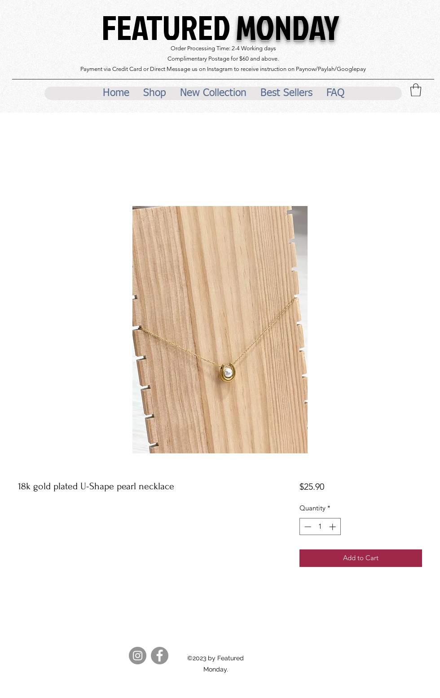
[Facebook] (159, 655)
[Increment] (333, 526)
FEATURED (220, 27)
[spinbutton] (319, 526)
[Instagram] (137, 655)
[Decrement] (307, 526)
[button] (415, 90)
